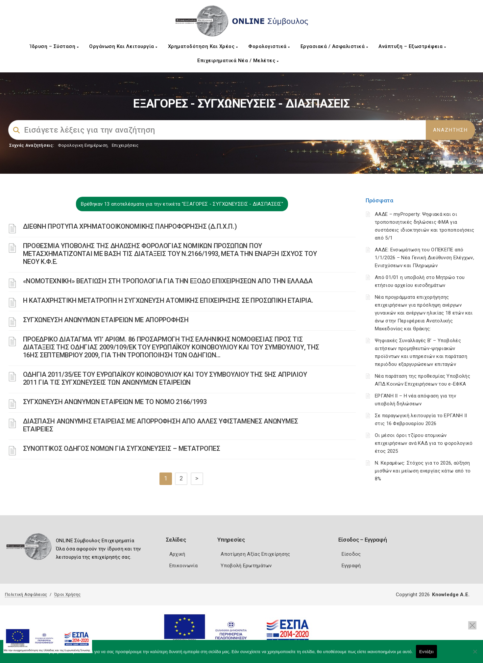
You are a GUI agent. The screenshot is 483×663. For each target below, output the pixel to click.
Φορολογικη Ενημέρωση (83, 145)
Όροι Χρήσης (67, 594)
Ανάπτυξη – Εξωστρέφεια (412, 46)
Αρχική (177, 554)
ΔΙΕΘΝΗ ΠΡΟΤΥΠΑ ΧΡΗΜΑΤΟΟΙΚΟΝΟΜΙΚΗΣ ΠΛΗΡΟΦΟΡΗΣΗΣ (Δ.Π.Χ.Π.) (130, 226)
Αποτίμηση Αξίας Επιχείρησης (255, 554)
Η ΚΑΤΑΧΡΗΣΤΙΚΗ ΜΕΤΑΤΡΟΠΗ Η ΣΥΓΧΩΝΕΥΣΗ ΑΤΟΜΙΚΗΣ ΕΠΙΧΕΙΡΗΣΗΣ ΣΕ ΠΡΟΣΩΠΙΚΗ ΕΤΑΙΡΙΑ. (168, 300)
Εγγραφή (351, 566)
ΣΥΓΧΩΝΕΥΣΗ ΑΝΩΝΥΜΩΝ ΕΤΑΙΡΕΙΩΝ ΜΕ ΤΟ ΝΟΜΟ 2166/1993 (115, 402)
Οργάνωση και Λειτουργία (123, 46)
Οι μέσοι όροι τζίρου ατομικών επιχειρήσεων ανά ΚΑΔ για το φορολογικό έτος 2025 (423, 443)
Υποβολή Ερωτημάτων (246, 566)
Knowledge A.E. (451, 595)
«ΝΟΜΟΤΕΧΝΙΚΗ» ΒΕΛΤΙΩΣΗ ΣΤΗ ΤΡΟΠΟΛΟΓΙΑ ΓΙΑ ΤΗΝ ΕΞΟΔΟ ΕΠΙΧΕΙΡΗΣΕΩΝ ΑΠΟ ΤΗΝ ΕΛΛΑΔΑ (168, 281)
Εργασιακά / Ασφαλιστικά (334, 46)
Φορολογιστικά (269, 46)
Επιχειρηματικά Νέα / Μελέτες (237, 61)
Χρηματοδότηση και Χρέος (203, 46)
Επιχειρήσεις (125, 145)
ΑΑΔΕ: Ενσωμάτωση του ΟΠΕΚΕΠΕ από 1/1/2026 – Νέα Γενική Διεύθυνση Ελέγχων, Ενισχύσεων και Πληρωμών (424, 257)
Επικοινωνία (183, 566)
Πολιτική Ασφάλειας (26, 594)
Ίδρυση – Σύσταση (54, 46)
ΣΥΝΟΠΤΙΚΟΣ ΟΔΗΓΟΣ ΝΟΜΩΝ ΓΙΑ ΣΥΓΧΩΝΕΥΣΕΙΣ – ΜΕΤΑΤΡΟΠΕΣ (121, 448)
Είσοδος (351, 554)
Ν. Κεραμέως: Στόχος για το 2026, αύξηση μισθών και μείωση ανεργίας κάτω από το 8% (423, 471)
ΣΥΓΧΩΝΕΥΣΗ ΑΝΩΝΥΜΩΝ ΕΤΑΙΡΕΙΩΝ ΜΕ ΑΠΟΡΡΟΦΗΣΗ (106, 320)
